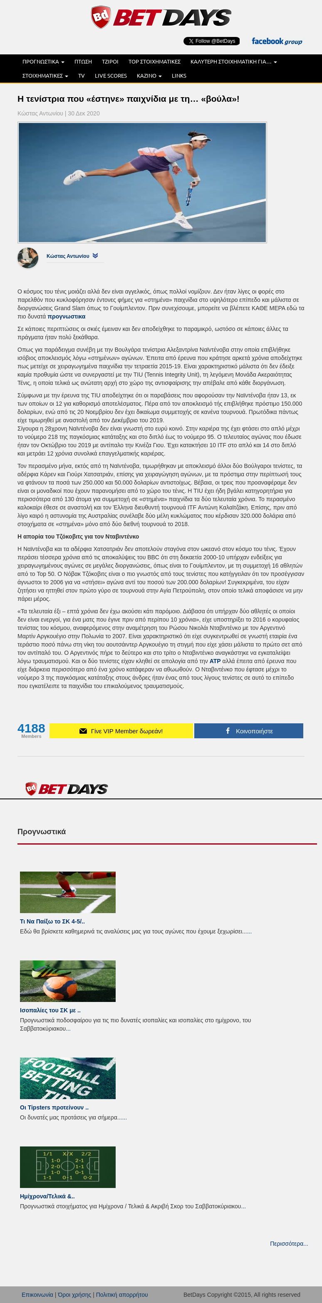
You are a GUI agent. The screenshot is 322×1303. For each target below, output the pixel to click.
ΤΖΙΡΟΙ (110, 61)
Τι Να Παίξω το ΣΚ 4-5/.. (52, 921)
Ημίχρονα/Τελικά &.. (47, 1196)
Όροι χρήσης (74, 1294)
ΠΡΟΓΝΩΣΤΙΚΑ (43, 61)
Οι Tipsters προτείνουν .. (54, 1107)
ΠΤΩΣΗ (83, 61)
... (249, 931)
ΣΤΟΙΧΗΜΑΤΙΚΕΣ (45, 75)
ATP (215, 661)
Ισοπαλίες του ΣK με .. (50, 1010)
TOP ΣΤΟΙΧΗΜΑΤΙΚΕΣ (155, 61)
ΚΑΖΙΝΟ (149, 75)
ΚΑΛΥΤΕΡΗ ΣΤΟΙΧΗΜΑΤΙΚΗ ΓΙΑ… (234, 61)
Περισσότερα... (289, 1243)
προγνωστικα (66, 316)
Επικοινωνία (37, 1294)
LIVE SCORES (111, 75)
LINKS (179, 75)
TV (81, 75)
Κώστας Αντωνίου (68, 256)
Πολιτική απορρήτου (122, 1294)
